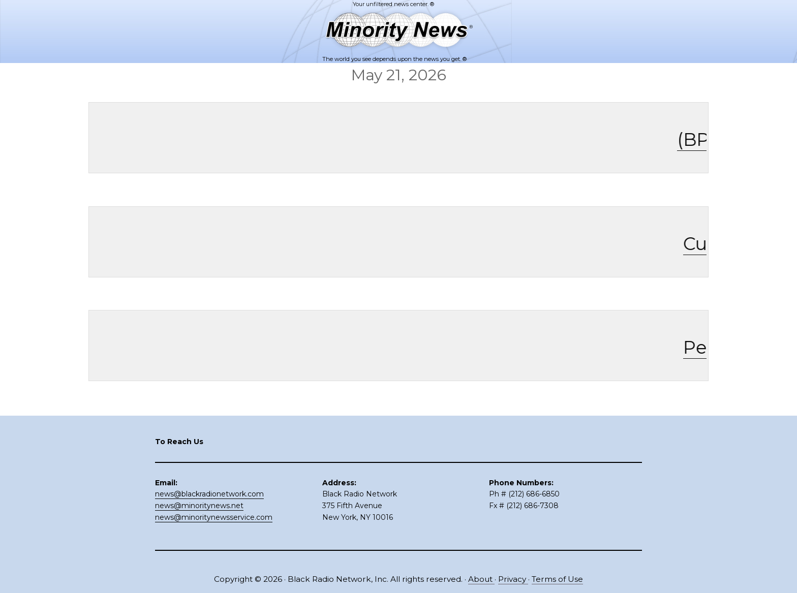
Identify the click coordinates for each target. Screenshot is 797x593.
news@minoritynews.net (199, 505)
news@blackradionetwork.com (209, 493)
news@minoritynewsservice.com (213, 517)
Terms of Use (557, 579)
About (481, 579)
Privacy (513, 579)
